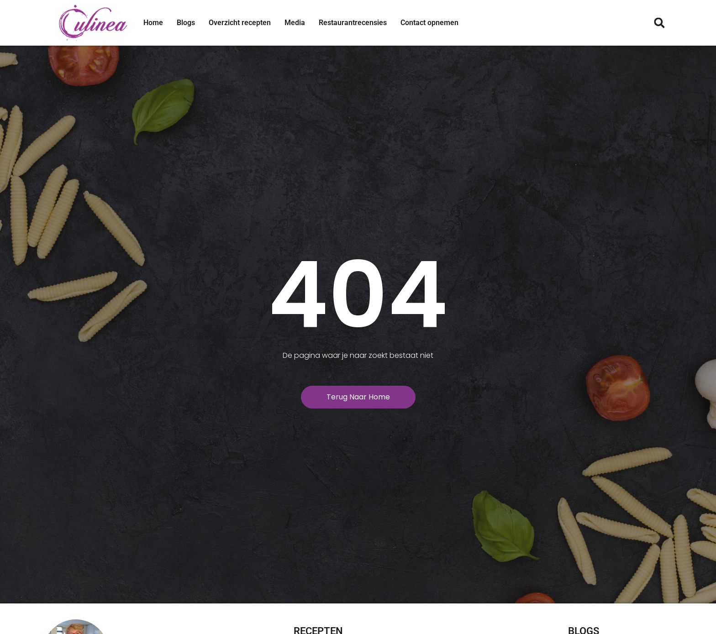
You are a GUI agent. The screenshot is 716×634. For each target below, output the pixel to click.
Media (294, 22)
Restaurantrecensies (353, 22)
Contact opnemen (429, 22)
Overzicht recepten (240, 22)
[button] (659, 23)
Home (153, 22)
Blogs (186, 22)
